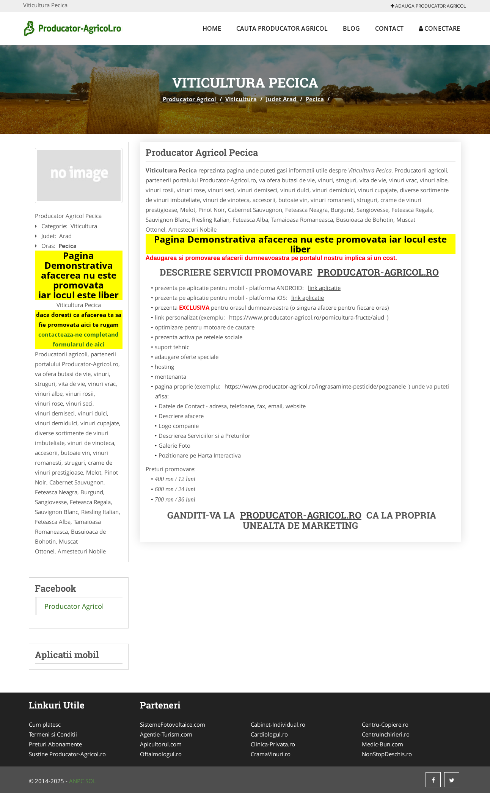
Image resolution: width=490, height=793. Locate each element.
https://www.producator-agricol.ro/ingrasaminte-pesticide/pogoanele (315, 386)
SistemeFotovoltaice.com (172, 724)
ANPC (76, 781)
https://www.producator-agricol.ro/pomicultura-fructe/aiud (306, 317)
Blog (351, 28)
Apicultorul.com (161, 744)
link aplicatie (324, 287)
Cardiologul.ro (269, 734)
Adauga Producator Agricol (428, 6)
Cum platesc (45, 724)
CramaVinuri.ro (271, 754)
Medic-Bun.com (382, 744)
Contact (389, 28)
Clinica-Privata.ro (273, 744)
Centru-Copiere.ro (385, 724)
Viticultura (241, 99)
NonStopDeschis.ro (387, 754)
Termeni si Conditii (53, 734)
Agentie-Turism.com (166, 734)
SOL (90, 781)
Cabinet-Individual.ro (278, 724)
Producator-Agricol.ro (378, 272)
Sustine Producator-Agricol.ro (67, 754)
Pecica (315, 99)
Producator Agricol (189, 99)
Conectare (439, 28)
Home (212, 28)
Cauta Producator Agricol (282, 28)
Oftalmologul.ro (161, 754)
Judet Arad (281, 99)
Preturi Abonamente (55, 744)
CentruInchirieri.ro (386, 734)
